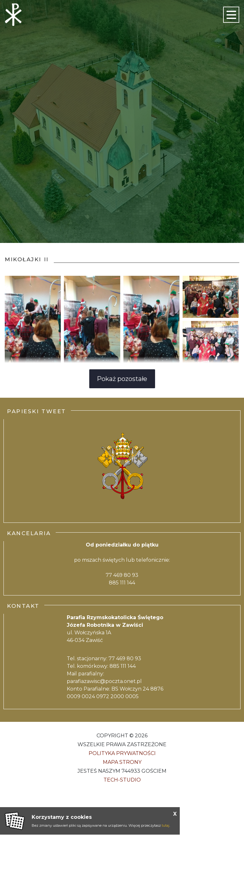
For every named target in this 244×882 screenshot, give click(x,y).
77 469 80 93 (122, 575)
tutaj (165, 825)
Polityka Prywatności (122, 753)
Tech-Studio (122, 780)
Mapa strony (122, 762)
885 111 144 (122, 583)
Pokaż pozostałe (122, 379)
